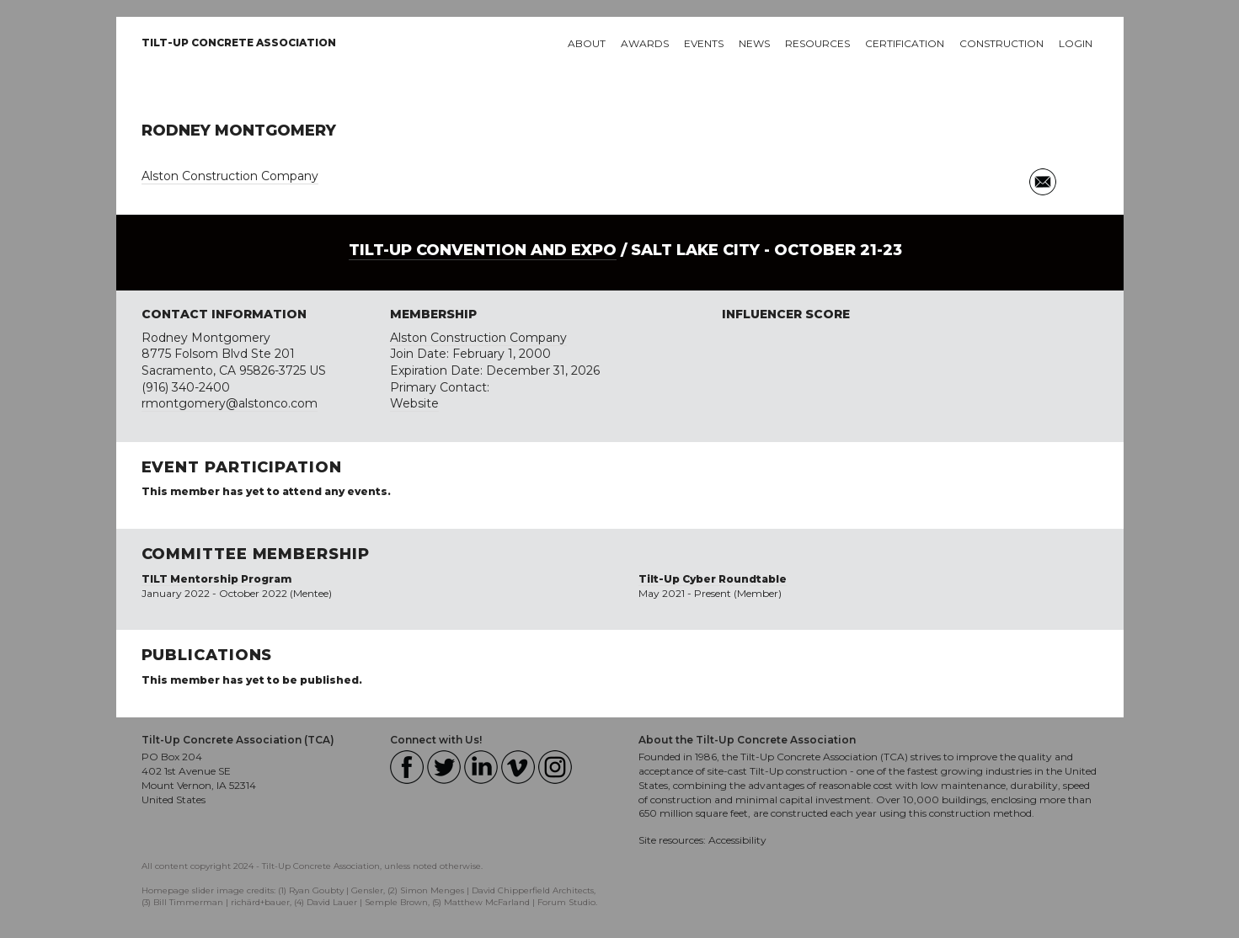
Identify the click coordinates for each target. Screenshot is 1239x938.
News (754, 43)
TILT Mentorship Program (216, 579)
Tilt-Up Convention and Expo (483, 250)
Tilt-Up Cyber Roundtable (712, 579)
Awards (645, 43)
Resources (817, 43)
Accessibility (737, 840)
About (587, 43)
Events (704, 43)
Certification (904, 43)
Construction (1001, 43)
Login (1075, 43)
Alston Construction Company (230, 176)
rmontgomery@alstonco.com (230, 403)
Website (414, 403)
